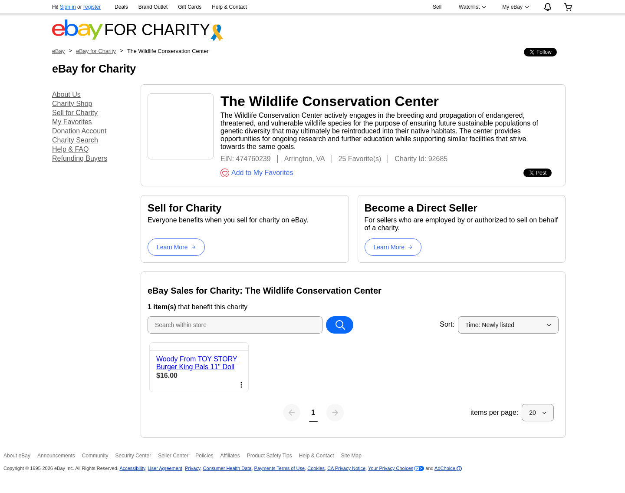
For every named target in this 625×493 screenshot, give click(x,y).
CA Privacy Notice (346, 468)
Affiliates (230, 456)
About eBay (16, 456)
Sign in (68, 7)
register (92, 7)
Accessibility (132, 468)
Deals (121, 7)
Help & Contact (229, 7)
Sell (437, 7)
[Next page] (335, 412)
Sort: (447, 324)
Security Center (133, 456)
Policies (204, 456)
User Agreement (165, 468)
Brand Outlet (153, 7)
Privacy (192, 468)
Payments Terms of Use (279, 468)
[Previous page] (291, 412)
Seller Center (173, 456)
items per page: (494, 412)
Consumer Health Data (227, 468)
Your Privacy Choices (390, 468)
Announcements (56, 456)
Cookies (316, 468)
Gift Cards (189, 7)
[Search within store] (339, 325)
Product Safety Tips (269, 456)
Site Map (351, 456)
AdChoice (448, 468)
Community (95, 456)
